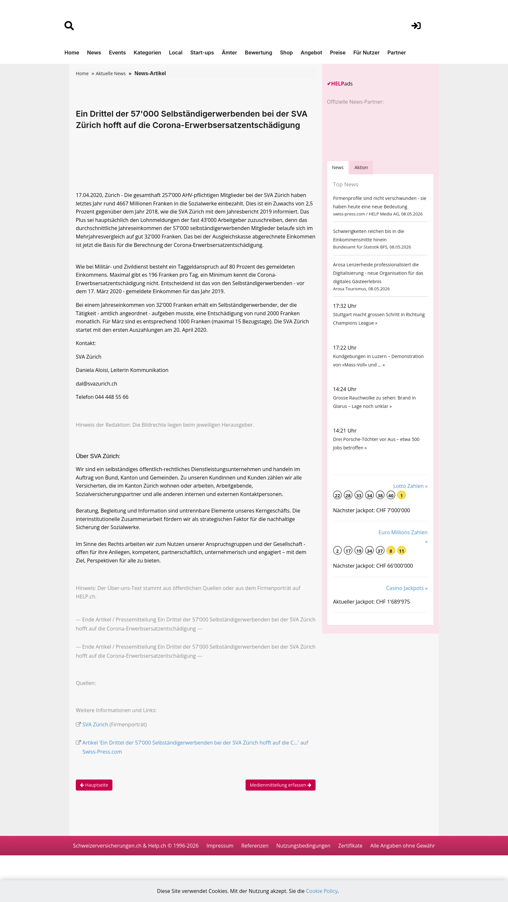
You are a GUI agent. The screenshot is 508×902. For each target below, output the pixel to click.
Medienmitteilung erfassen (280, 790)
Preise (337, 52)
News (94, 52)
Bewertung (258, 52)
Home (71, 52)
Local (176, 52)
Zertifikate (387, 850)
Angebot (311, 52)
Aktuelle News (111, 73)
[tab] (338, 167)
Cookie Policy (322, 891)
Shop (286, 52)
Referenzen (291, 850)
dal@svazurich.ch (97, 386)
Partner (396, 52)
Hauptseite (94, 790)
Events (117, 52)
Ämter (229, 52)
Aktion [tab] (362, 167)
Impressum (255, 850)
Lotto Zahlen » (410, 492)
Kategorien (147, 52)
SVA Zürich (95, 729)
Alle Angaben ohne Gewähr (254, 870)
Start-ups (202, 52)
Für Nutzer (366, 52)
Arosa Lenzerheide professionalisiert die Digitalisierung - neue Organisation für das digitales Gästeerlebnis (377, 275)
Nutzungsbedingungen (339, 850)
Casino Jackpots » (407, 594)
